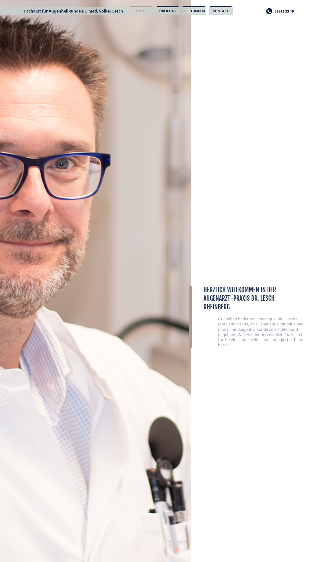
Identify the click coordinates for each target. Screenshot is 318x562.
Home (141, 11)
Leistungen (194, 11)
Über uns (167, 11)
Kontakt (221, 11)
